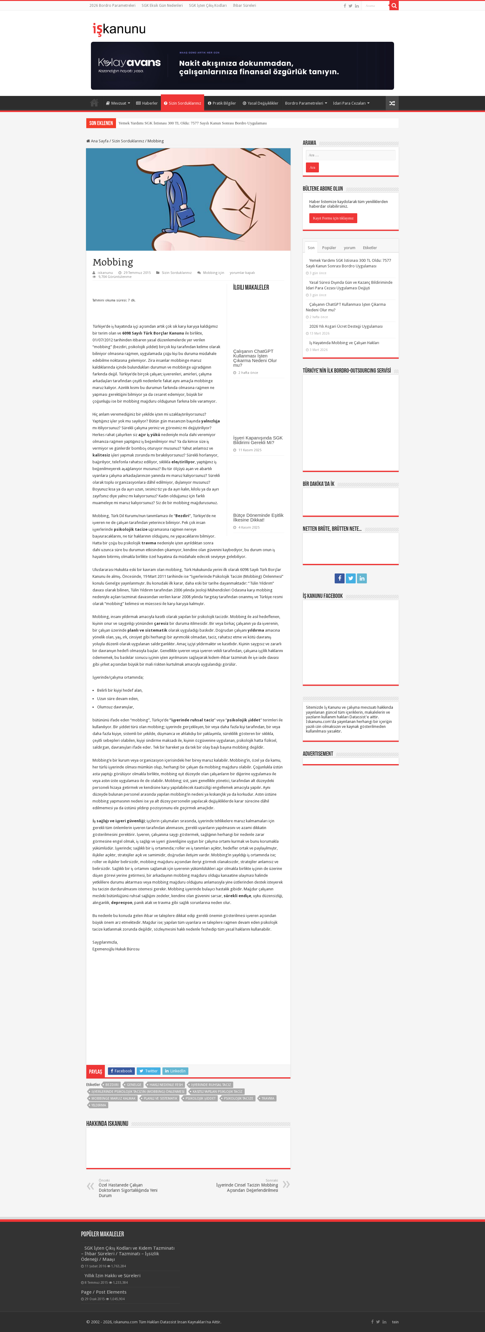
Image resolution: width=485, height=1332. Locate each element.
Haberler (147, 103)
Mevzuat (116, 103)
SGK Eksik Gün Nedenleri (162, 5)
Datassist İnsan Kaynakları (183, 1322)
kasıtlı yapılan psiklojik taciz (217, 1092)
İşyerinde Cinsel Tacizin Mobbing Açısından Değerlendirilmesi (246, 1185)
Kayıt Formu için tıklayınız (333, 218)
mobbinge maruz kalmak (113, 1098)
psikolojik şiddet (201, 1098)
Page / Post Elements (104, 1292)
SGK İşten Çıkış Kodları (208, 5)
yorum (349, 247)
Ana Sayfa (94, 102)
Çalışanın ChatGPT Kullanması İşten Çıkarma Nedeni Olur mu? (255, 358)
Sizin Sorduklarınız (182, 103)
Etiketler (370, 247)
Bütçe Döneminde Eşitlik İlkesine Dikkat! (258, 517)
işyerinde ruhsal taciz (211, 1085)
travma (268, 1098)
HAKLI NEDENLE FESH (166, 1085)
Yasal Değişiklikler (260, 103)
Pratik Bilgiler (222, 103)
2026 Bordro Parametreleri (112, 5)
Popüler (329, 247)
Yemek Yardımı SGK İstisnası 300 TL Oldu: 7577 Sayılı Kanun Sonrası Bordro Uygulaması (192, 123)
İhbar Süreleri (244, 5)
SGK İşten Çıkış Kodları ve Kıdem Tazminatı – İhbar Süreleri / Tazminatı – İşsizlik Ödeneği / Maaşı (128, 1253)
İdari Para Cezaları (349, 103)
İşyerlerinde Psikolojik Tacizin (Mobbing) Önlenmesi (138, 1092)
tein (395, 1322)
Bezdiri (111, 1085)
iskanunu (105, 273)
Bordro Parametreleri (304, 103)
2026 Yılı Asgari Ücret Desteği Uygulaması (346, 326)
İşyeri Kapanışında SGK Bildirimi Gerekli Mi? (258, 440)
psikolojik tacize (238, 1098)
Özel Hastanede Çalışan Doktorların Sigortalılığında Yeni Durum (130, 1188)
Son (311, 247)
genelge (134, 1085)
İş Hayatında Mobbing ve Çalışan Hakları (344, 342)
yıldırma (99, 1105)
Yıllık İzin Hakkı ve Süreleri (112, 1275)
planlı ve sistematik (160, 1098)
